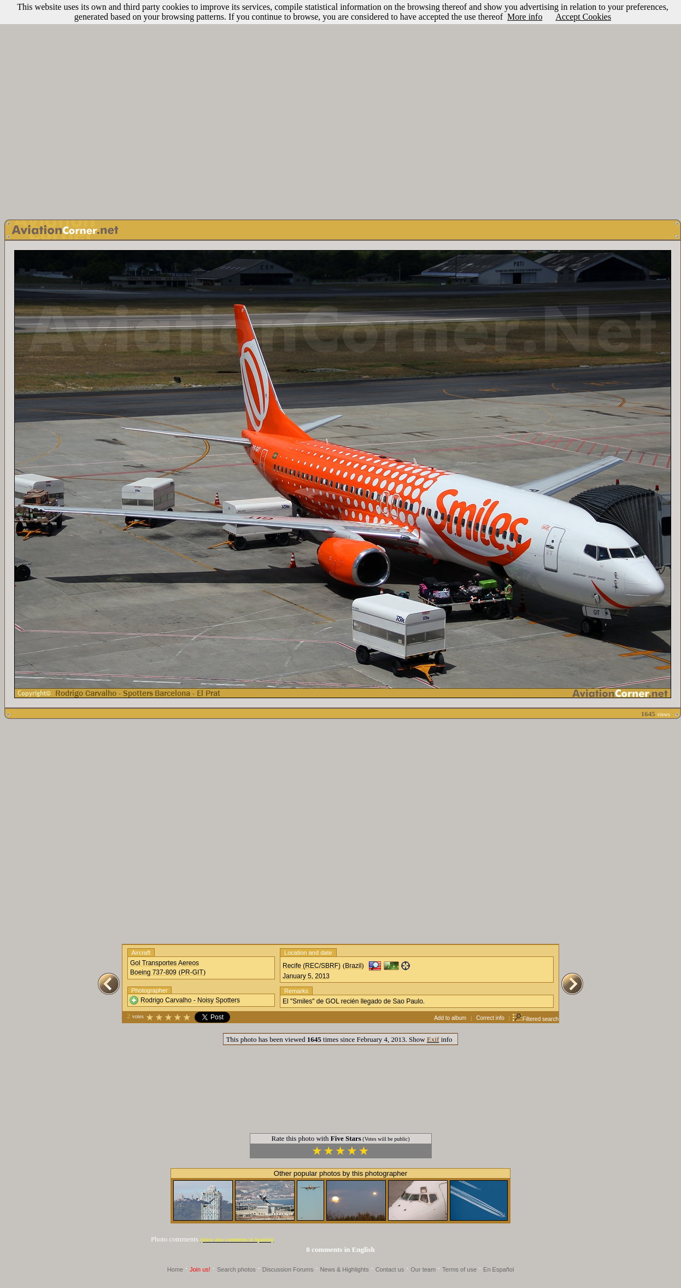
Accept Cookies (583, 16)
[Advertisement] (338, 107)
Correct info (490, 1018)
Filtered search (535, 1019)
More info (524, 16)
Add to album (450, 1018)
